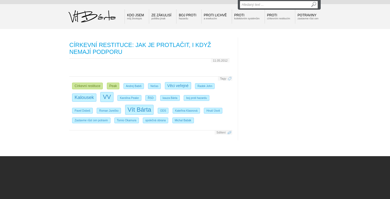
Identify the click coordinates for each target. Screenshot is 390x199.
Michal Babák (183, 120)
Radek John (204, 86)
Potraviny (307, 16)
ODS (163, 110)
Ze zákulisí (161, 16)
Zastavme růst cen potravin (91, 120)
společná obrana (155, 120)
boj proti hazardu (196, 98)
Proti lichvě (215, 16)
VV (107, 96)
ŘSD (151, 98)
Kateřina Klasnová (186, 110)
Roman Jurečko (108, 110)
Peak (113, 86)
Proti (247, 16)
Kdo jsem (135, 16)
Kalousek (84, 97)
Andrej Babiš (134, 86)
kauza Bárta (170, 98)
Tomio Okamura (126, 120)
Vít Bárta (139, 109)
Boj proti (187, 16)
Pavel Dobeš (82, 110)
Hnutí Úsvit (213, 110)
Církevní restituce (87, 86)
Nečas (154, 86)
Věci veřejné (178, 85)
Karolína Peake (129, 98)
